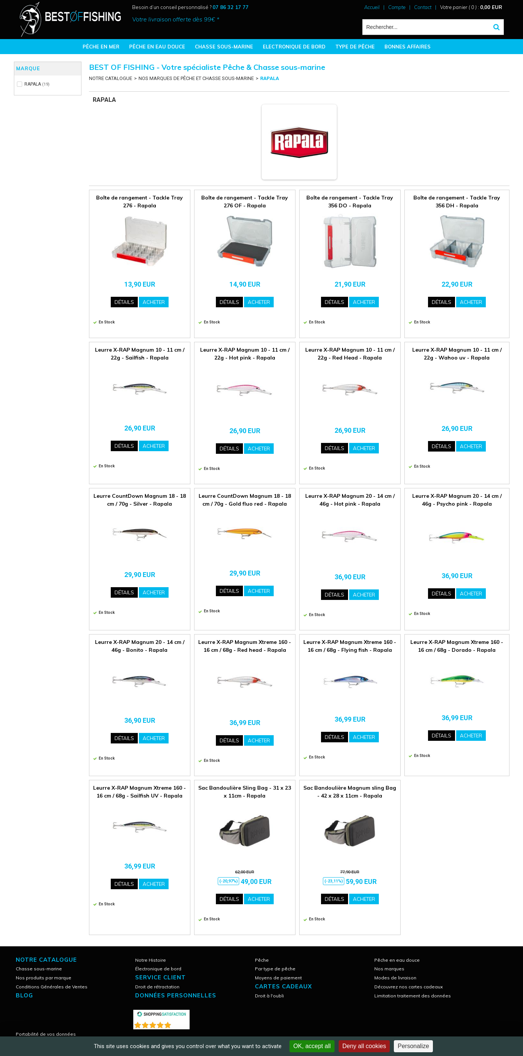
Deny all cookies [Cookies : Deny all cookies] (364, 1046)
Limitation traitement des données (412, 996)
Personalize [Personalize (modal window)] (413, 1046)
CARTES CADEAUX (283, 986)
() (181, 1023)
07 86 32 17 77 (231, 7)
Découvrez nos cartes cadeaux (408, 987)
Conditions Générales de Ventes (51, 987)
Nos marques (389, 968)
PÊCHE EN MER (101, 47)
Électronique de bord (158, 968)
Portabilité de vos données (46, 1034)
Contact (422, 7)
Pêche (262, 960)
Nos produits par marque (43, 977)
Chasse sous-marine (39, 968)
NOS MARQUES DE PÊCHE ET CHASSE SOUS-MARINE (196, 78)
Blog (24, 995)
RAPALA (269, 78)
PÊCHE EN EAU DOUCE (157, 47)
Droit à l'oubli (269, 996)
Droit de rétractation (157, 987)
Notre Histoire (150, 960)
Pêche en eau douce (397, 960)
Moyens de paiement (278, 977)
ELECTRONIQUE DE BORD (294, 47)
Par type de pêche (275, 968)
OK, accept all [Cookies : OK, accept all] (312, 1046)
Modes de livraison (395, 977)
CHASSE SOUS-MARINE (224, 47)
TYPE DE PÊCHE (355, 47)
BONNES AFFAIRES (407, 47)
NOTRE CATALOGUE (110, 78)
